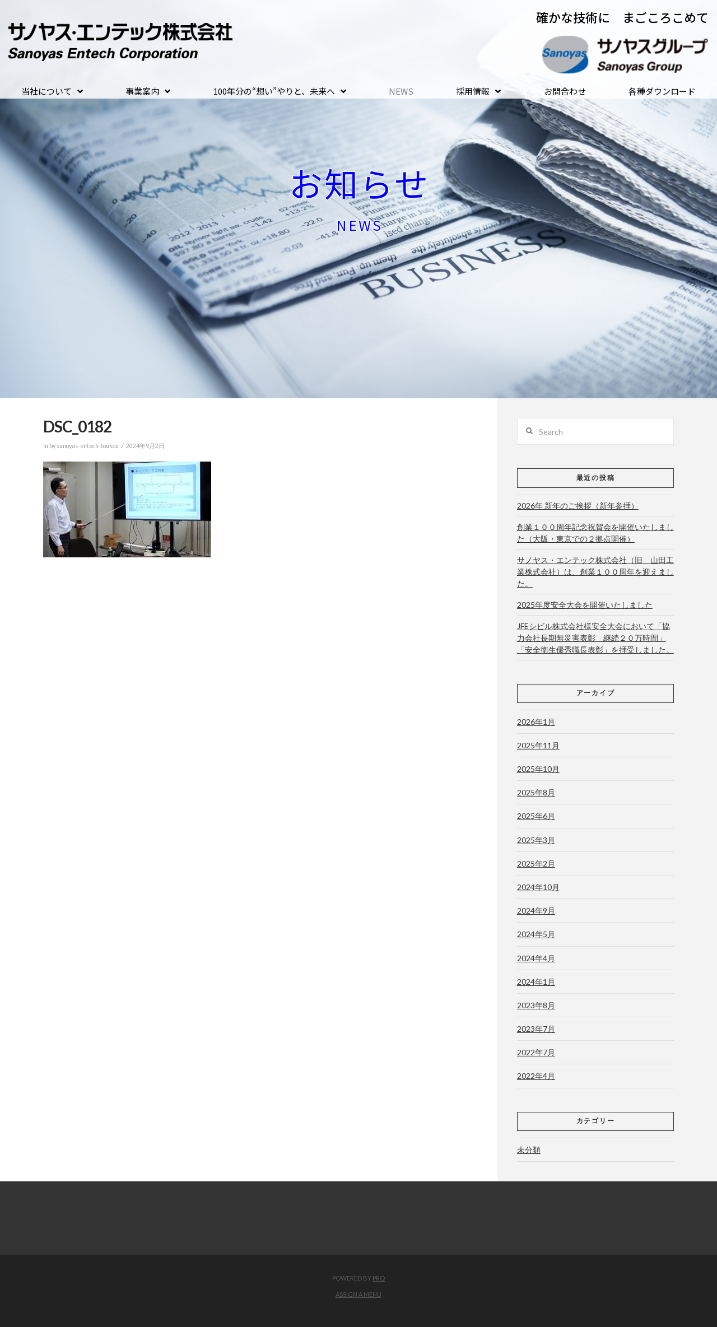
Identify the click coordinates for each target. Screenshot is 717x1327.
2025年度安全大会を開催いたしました (585, 604)
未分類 (529, 1149)
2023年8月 (536, 1005)
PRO (379, 1278)
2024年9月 (536, 910)
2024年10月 (538, 887)
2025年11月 (538, 745)
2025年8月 (536, 792)
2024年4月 (536, 958)
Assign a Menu (358, 1294)
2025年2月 (536, 863)
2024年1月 (536, 981)
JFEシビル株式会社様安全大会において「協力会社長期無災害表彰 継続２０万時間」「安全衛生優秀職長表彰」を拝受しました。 (595, 637)
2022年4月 (536, 1076)
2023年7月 (536, 1028)
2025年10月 (538, 769)
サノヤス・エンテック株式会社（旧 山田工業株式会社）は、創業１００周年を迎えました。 (595, 571)
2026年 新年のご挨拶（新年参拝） (578, 505)
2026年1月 (536, 722)
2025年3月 (536, 840)
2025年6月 (536, 816)
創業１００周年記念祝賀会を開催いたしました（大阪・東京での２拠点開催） (595, 532)
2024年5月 (536, 934)
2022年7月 (536, 1052)
